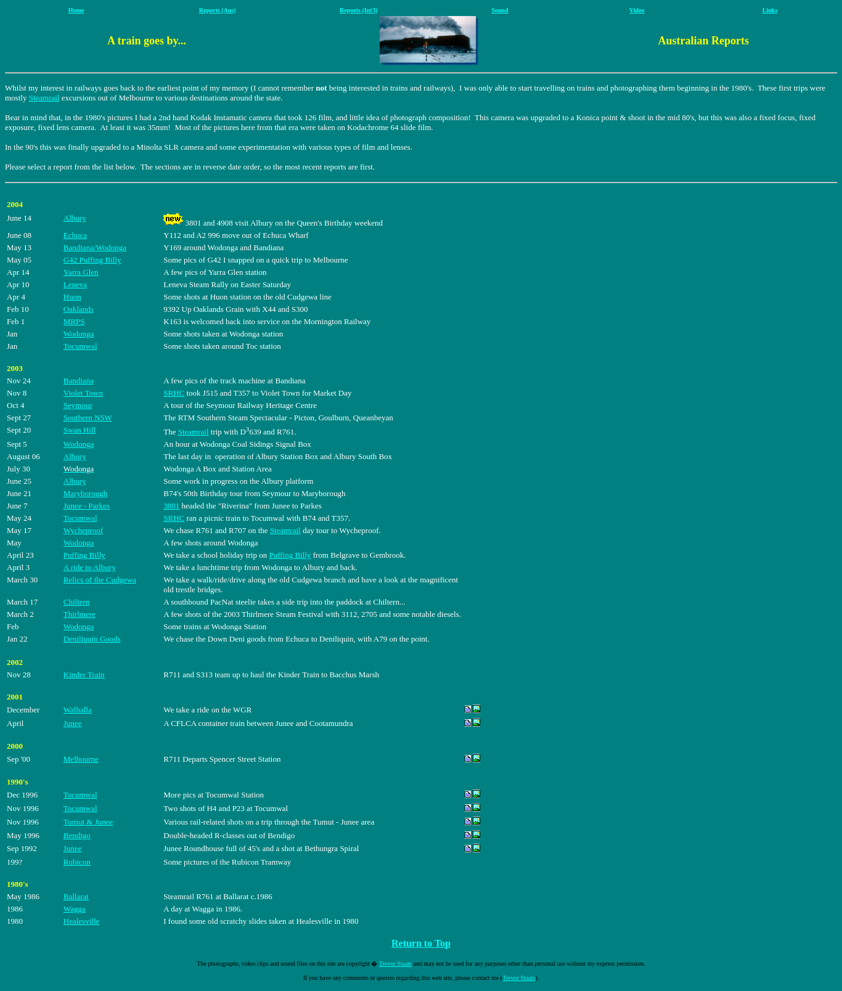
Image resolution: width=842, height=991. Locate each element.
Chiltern (76, 601)
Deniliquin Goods (92, 638)
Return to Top (421, 943)
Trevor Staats (395, 963)
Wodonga (78, 333)
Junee (72, 723)
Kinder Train (84, 674)
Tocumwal (80, 346)
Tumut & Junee (88, 821)
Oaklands (78, 309)
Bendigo (77, 835)
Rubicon (77, 862)
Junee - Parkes (86, 505)
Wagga (74, 908)
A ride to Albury (89, 567)
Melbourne (81, 759)
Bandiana (78, 380)
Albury (74, 217)
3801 (171, 505)
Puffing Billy (84, 555)
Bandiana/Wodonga (94, 247)
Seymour (77, 405)
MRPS (74, 321)
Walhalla (77, 709)
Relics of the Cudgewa (99, 579)
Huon (72, 296)
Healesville (81, 921)
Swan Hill (79, 429)
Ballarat (76, 896)
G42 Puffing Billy (92, 259)
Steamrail (44, 97)
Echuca (75, 235)
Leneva (75, 284)
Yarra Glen (81, 272)
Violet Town (83, 393)
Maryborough (85, 493)
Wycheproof (83, 530)
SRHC (173, 393)
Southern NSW (87, 417)
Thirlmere (79, 614)
